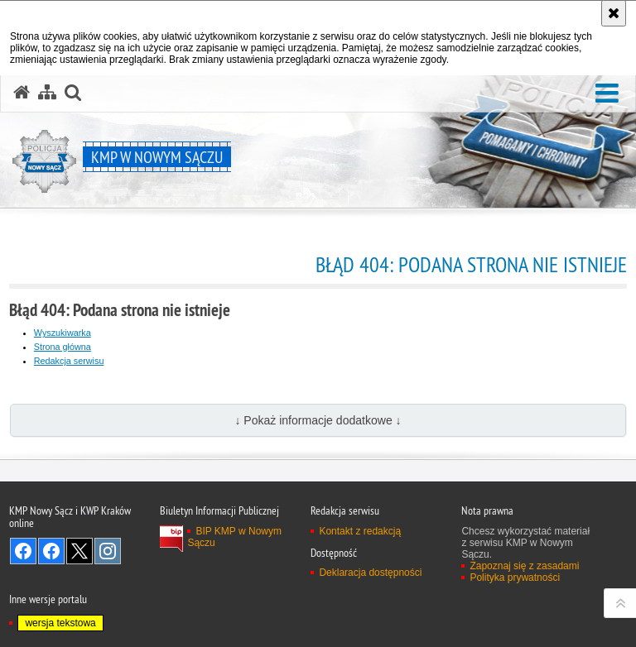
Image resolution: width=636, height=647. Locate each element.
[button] (607, 94)
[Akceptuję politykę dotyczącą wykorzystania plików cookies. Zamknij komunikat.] (613, 13)
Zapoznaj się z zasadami (524, 566)
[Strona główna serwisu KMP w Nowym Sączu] (21, 93)
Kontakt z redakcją (360, 531)
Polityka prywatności (515, 577)
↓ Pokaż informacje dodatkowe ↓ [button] (317, 420)
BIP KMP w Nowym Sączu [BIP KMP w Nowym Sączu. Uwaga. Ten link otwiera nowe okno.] (234, 537)
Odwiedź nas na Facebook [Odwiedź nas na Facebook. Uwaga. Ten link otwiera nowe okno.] (23, 551)
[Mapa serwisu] (47, 93)
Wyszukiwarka (62, 333)
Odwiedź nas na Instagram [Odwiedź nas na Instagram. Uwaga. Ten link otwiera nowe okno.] (107, 551)
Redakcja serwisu (69, 361)
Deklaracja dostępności (370, 572)
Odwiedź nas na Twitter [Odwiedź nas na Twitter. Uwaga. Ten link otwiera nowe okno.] (79, 551)
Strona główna (62, 347)
